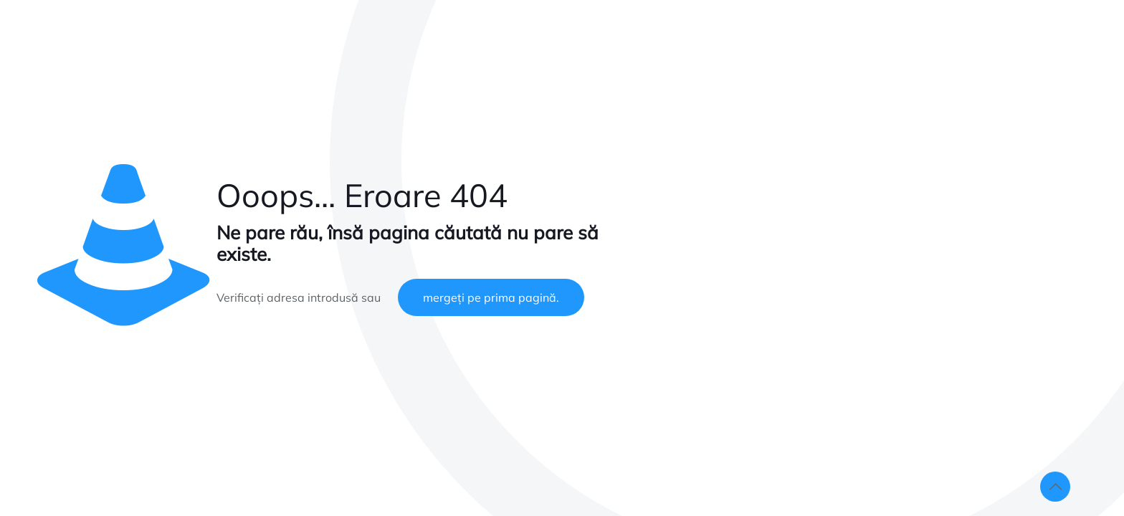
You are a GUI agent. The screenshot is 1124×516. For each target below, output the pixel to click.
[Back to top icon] (1055, 487)
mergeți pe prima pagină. (491, 297)
